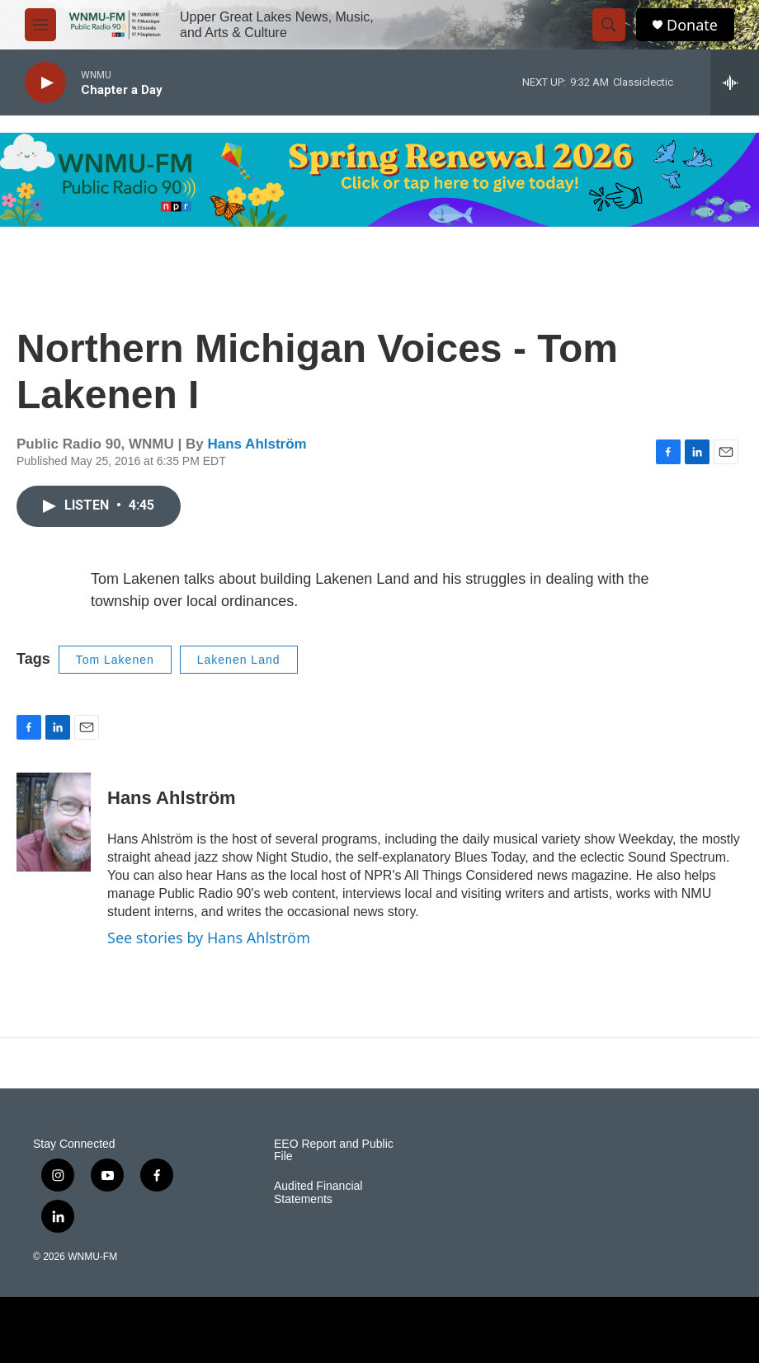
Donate (692, 25)
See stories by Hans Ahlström (208, 937)
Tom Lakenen (115, 659)
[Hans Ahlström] (53, 822)
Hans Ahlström (256, 444)
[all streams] (734, 82)
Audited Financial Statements (318, 1193)
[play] (45, 82)
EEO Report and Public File (334, 1150)
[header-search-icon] (608, 24)
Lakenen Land (238, 659)
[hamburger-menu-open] (40, 24)
